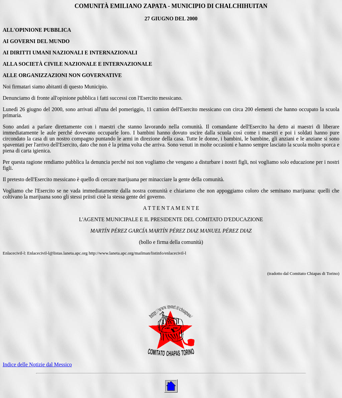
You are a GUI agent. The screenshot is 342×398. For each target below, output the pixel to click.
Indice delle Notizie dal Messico (37, 364)
